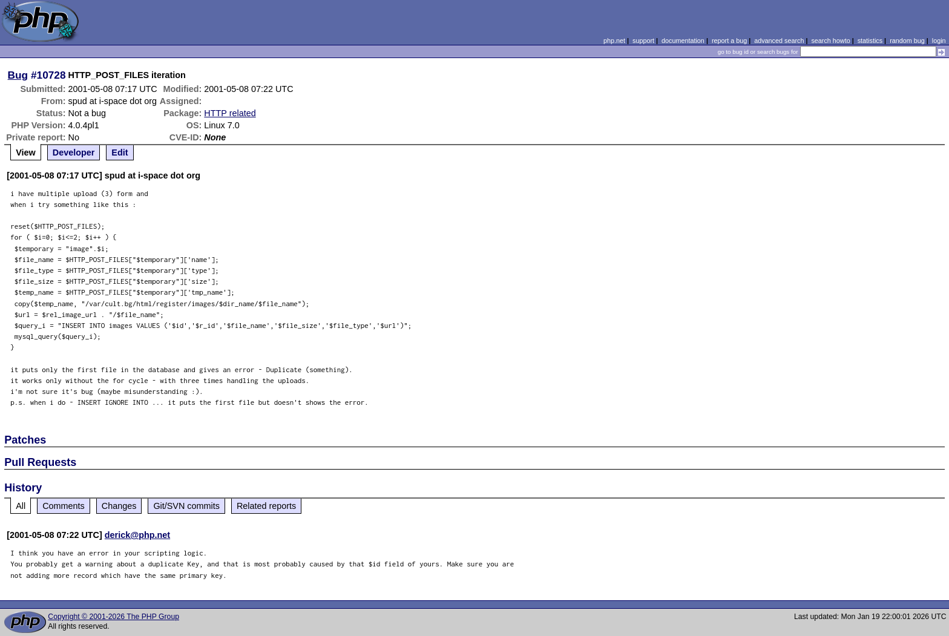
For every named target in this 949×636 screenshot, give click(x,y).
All (20, 506)
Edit (119, 152)
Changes (119, 506)
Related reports (266, 506)
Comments (63, 506)
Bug (18, 75)
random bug (907, 40)
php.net (614, 40)
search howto (830, 40)
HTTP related (229, 113)
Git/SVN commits (186, 506)
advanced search (779, 40)
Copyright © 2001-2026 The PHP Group (113, 616)
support (643, 40)
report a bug (729, 40)
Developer (74, 152)
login (939, 40)
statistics (870, 40)
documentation (683, 40)
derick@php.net (137, 535)
